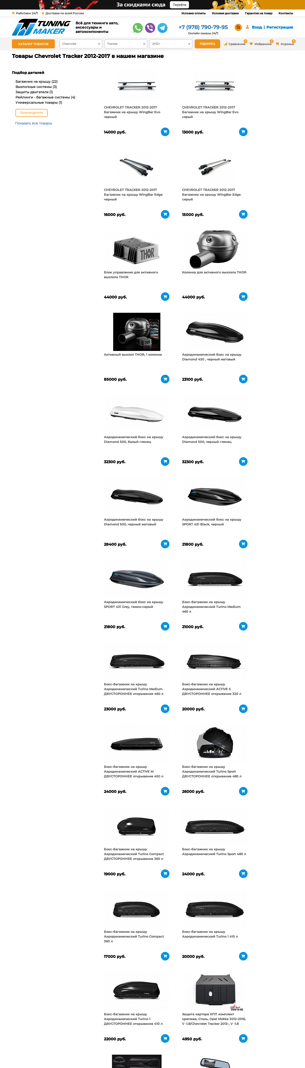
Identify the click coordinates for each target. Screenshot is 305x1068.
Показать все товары (33, 123)
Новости (69, 1055)
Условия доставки (225, 13)
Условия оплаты (193, 13)
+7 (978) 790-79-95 (203, 27)
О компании (72, 1043)
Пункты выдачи (74, 1049)
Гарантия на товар (258, 13)
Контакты (286, 13)
